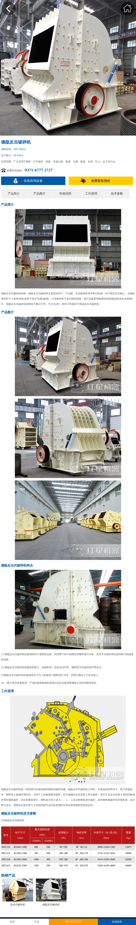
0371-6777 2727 (39, 170)
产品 (36, 921)
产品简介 (14, 193)
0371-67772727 (73, 921)
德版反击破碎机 (51, 904)
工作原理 (91, 193)
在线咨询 (117, 921)
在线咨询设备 (33, 181)
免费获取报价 (100, 181)
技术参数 (117, 193)
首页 (12, 921)
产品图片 (39, 193)
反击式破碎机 (17, 904)
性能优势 (65, 193)
